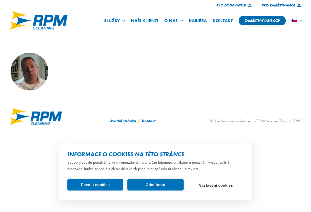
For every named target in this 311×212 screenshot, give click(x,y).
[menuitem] (297, 20)
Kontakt (149, 120)
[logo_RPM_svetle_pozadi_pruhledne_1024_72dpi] (38, 12)
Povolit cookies (95, 185)
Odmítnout (156, 185)
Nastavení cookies (216, 185)
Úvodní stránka (122, 120)
